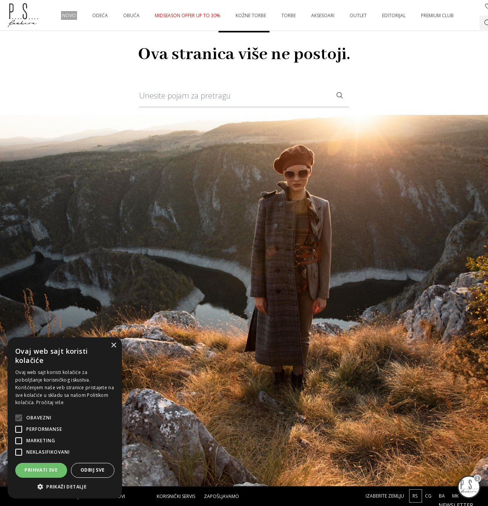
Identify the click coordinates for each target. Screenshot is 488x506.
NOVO (69, 15)
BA (442, 496)
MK (455, 496)
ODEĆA (100, 15)
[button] (64, 487)
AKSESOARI (322, 15)
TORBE (288, 15)
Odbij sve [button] (92, 470)
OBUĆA (131, 15)
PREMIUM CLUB (437, 15)
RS (416, 496)
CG (429, 496)
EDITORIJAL (394, 15)
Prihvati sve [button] (41, 470)
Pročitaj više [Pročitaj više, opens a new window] (50, 402)
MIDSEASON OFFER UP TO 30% (187, 15)
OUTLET (358, 15)
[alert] (65, 417)
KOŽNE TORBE (251, 15)
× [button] (113, 345)
